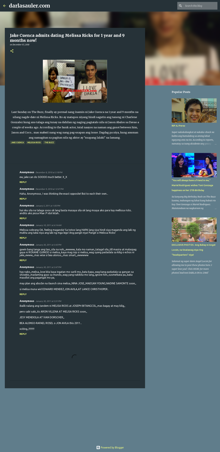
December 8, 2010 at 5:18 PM (48, 172)
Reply (23, 182)
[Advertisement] (75, 415)
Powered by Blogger (110, 447)
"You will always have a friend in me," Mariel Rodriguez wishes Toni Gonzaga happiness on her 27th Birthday (192, 185)
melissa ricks (34, 142)
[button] (12, 51)
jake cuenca (17, 142)
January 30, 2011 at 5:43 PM (48, 245)
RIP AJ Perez (178, 125)
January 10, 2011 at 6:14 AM (48, 225)
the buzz (49, 142)
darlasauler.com (29, 6)
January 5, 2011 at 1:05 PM (47, 206)
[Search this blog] (200, 6)
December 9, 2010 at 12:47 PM (49, 189)
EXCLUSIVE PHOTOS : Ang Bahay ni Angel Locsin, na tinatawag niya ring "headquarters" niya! (193, 250)
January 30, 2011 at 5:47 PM (48, 267)
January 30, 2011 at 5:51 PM (48, 301)
